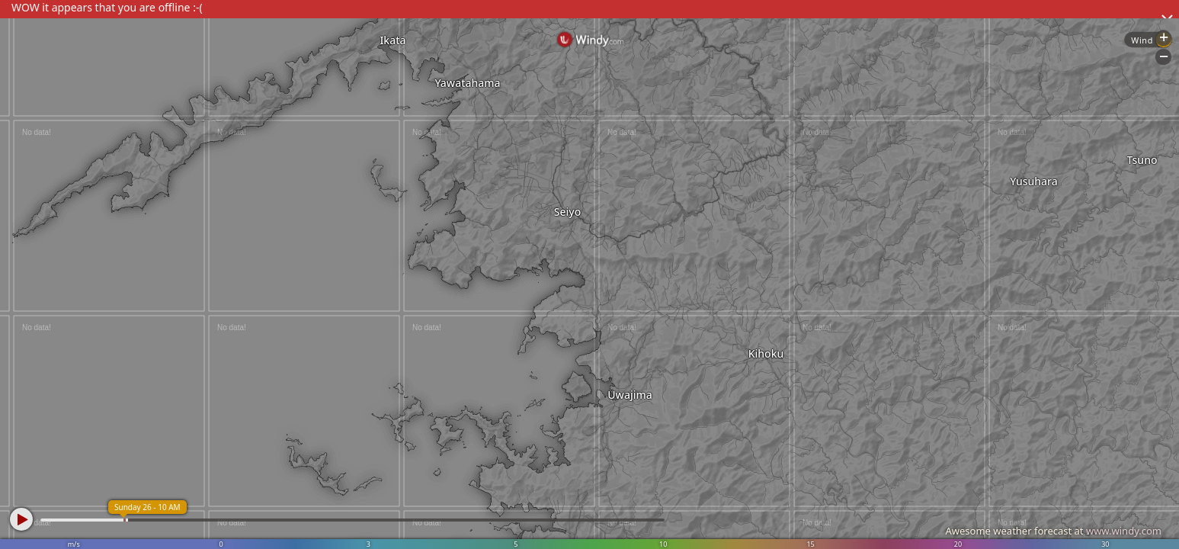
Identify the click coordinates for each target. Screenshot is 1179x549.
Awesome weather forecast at (1053, 531)
